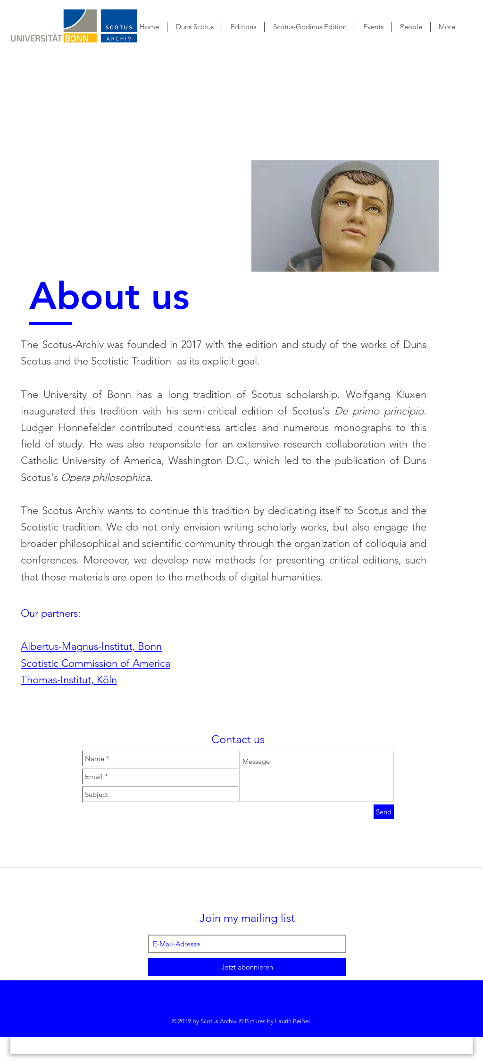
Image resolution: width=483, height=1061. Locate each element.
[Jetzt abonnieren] (247, 967)
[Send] (384, 811)
